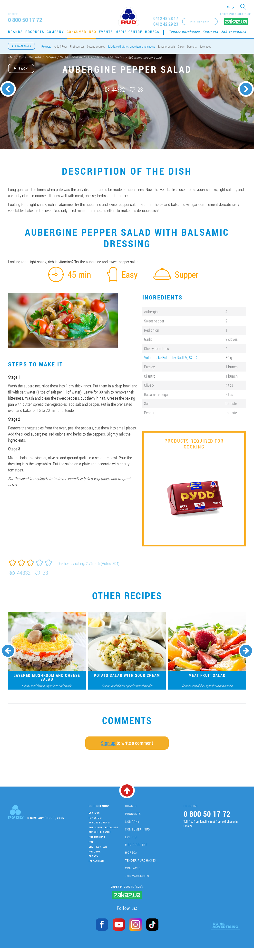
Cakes (181, 46)
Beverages (205, 46)
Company (55, 31)
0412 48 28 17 (165, 18)
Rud (91, 841)
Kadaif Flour (60, 46)
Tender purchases (184, 31)
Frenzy (93, 856)
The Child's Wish (100, 832)
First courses (77, 46)
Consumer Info (81, 31)
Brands (15, 31)
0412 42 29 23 (165, 24)
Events (106, 31)
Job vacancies (233, 31)
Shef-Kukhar (98, 846)
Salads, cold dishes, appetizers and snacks (131, 46)
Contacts (210, 31)
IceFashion (96, 861)
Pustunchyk (97, 837)
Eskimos (94, 812)
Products (34, 31)
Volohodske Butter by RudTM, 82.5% (171, 357)
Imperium (95, 817)
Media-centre (129, 31)
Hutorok (95, 851)
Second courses (96, 46)
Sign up (108, 743)
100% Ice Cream (99, 822)
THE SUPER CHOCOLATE (103, 827)
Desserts (192, 46)
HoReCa (152, 31)
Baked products (166, 46)
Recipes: (46, 46)
